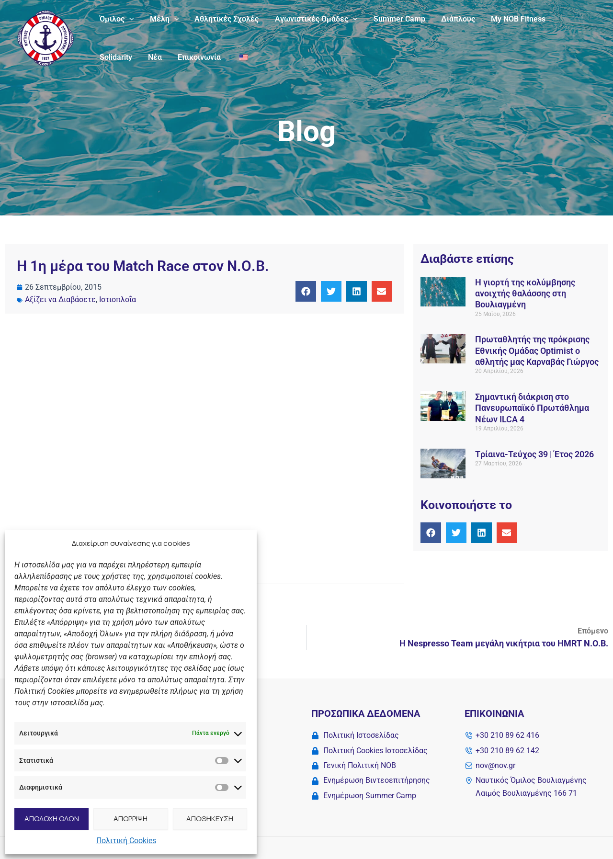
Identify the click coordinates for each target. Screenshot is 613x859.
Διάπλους (455, 18)
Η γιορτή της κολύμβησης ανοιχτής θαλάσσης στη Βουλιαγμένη (525, 293)
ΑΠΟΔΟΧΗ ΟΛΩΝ (51, 819)
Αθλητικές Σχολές (225, 18)
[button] (129, 19)
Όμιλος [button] (116, 19)
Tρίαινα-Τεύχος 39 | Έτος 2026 (534, 454)
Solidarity (115, 57)
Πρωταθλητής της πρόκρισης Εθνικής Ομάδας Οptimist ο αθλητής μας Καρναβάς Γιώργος (538, 350)
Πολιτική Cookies (126, 840)
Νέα (154, 57)
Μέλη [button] (163, 19)
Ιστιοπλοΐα (117, 299)
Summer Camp (396, 18)
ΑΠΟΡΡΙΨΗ (131, 819)
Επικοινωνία (197, 57)
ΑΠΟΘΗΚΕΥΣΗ (209, 819)
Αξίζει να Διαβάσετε (60, 299)
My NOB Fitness (514, 18)
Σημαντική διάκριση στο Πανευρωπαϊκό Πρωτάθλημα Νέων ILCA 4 (532, 408)
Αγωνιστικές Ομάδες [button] (313, 19)
